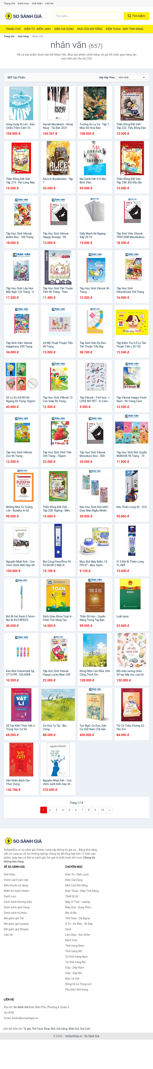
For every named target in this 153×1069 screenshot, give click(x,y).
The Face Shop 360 (43, 1028)
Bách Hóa (71, 940)
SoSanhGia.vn (73, 1036)
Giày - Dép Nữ (73, 973)
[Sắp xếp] (131, 77)
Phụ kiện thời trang (76, 989)
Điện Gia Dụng (63, 29)
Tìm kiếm (136, 16)
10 (102, 810)
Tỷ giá (27, 1028)
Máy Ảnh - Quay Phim (78, 907)
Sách (68, 929)
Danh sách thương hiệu (18, 901)
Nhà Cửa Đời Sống (89, 29)
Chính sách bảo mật (16, 879)
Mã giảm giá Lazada (16, 923)
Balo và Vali (72, 978)
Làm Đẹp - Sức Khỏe (77, 934)
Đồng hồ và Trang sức (78, 984)
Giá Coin (85, 1028)
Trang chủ (9, 3)
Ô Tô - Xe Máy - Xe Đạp (79, 923)
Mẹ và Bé (70, 912)
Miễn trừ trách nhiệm (16, 890)
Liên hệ (49, 3)
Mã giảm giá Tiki (14, 918)
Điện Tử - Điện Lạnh (37, 29)
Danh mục (23, 3)
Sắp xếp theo (107, 77)
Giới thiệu (37, 3)
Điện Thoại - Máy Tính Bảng (124, 29)
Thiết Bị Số (71, 896)
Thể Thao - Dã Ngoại (77, 918)
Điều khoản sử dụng (16, 885)
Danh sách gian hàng (16, 907)
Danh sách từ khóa (15, 912)
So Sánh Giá (91, 1036)
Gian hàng (23, 36)
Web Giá (74, 1028)
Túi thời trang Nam (76, 956)
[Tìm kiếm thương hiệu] (88, 16)
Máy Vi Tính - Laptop (77, 901)
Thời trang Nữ (73, 951)
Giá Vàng (61, 1028)
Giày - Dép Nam (74, 967)
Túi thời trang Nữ (75, 962)
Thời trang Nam (74, 945)
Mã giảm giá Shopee (16, 929)
